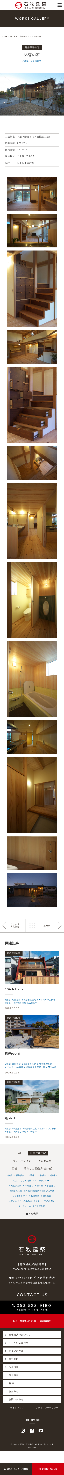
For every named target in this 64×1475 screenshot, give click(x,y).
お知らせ (14, 1391)
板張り (43, 1175)
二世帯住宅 (40, 1206)
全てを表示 (32, 1213)
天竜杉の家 (16, 1186)
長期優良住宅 (21, 1196)
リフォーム (25, 1206)
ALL (20, 1153)
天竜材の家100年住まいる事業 (39, 1191)
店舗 (14, 1168)
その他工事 (44, 1160)
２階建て (37, 61)
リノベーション (22, 1160)
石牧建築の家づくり (17, 1334)
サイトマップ (17, 1407)
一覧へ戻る (32, 925)
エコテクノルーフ (43, 1180)
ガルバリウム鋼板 (22, 1180)
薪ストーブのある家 (45, 1201)
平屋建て (51, 1186)
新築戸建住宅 (38, 1153)
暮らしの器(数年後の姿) (38, 1168)
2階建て (54, 1175)
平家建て (29, 1186)
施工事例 (14, 1375)
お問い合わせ (16, 1399)
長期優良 (20, 1175)
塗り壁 (40, 1186)
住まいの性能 (13, 1351)
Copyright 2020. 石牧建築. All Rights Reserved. (32, 1444)
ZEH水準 (35, 1196)
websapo (32, 1448)
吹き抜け (47, 1196)
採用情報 (11, 1367)
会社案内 (11, 1359)
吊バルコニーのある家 (21, 1201)
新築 (26, 61)
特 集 (12, 1383)
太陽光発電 (16, 1191)
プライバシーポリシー (47, 1407)
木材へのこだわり (15, 1342)
